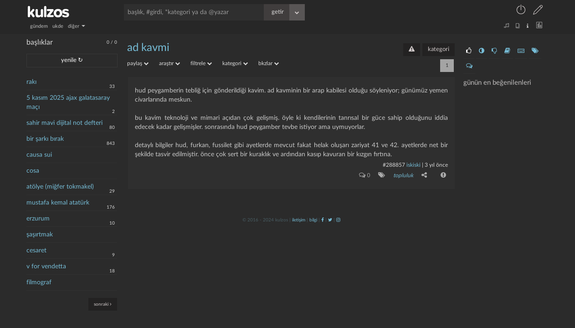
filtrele (201, 63)
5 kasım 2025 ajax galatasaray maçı (68, 102)
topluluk (403, 175)
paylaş (138, 63)
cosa (32, 171)
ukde (57, 26)
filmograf (38, 282)
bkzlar (268, 63)
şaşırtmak (39, 234)
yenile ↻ (72, 60)
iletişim (298, 220)
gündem (39, 26)
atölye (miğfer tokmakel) (60, 187)
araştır (169, 63)
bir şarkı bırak (45, 139)
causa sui (39, 155)
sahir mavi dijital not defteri (64, 123)
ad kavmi (148, 47)
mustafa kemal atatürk (57, 203)
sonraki (103, 304)
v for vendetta (46, 266)
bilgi (313, 220)
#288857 (394, 165)
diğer (76, 26)
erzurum (38, 218)
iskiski (413, 165)
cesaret (36, 250)
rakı (31, 82)
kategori (438, 49)
